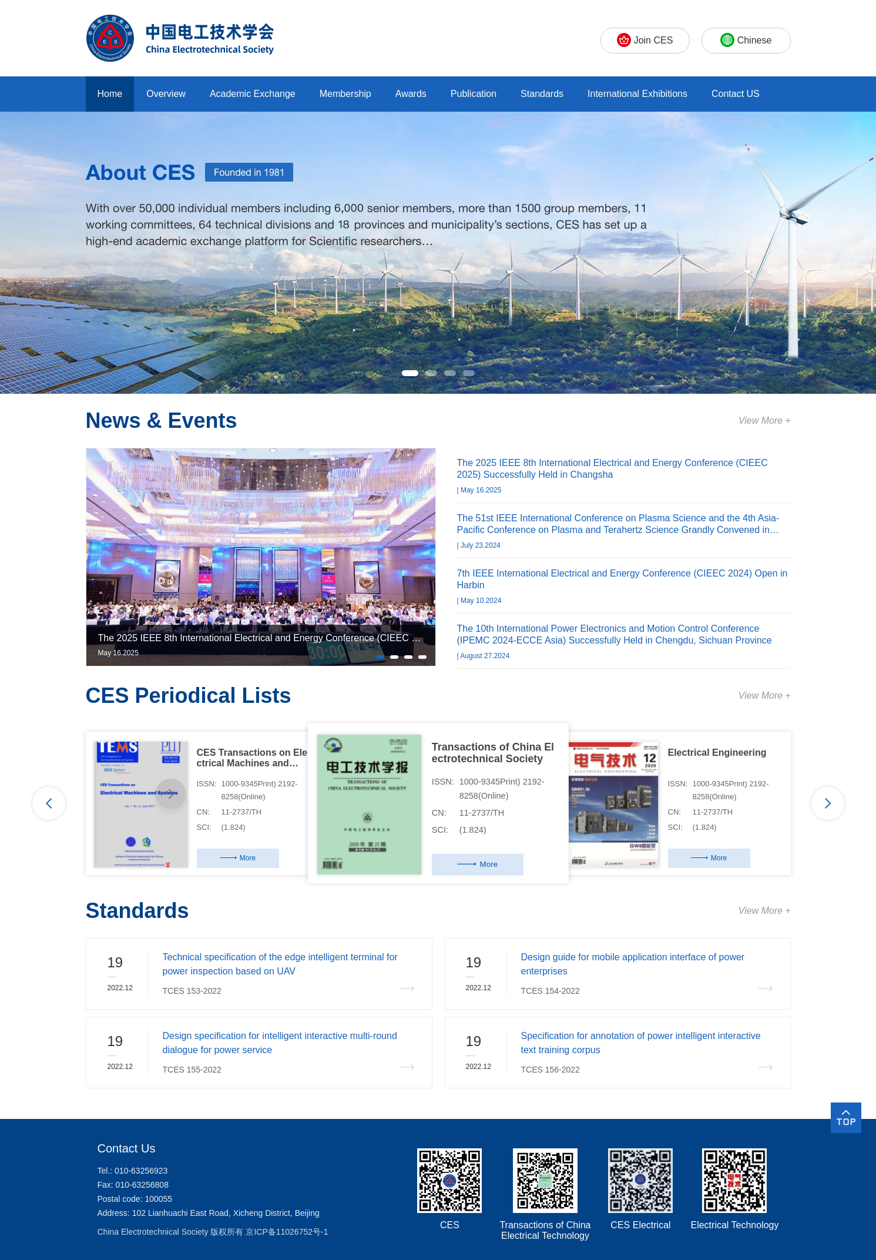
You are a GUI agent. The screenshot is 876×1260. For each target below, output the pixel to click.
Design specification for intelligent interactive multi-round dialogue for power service (280, 1043)
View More (761, 420)
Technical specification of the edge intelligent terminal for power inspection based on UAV (280, 964)
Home (110, 94)
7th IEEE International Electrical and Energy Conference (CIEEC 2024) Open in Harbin (622, 579)
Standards (542, 94)
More (248, 858)
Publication (473, 94)
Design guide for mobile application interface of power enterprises (633, 964)
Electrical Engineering (717, 753)
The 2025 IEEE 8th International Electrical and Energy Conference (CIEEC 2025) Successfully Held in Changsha (612, 469)
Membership (345, 94)
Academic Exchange (253, 94)
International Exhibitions (637, 94)
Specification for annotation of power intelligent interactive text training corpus (641, 1043)
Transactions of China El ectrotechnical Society (492, 752)
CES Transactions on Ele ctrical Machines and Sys (252, 758)
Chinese (754, 40)
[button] (410, 373)
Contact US (735, 94)
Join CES (653, 40)
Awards (411, 94)
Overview (166, 94)
